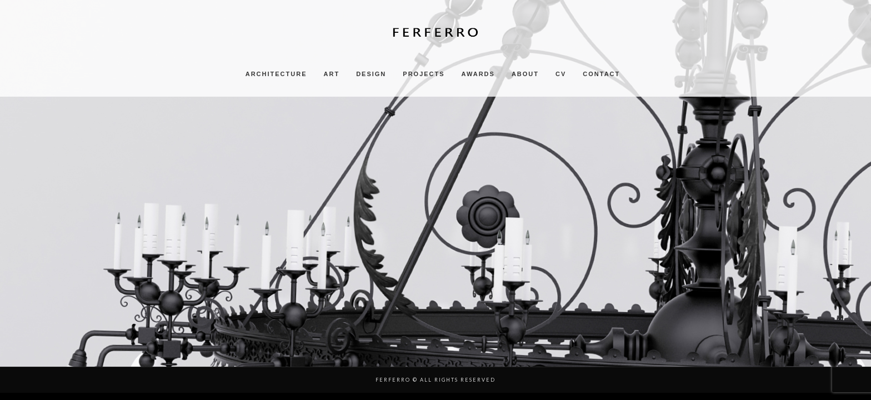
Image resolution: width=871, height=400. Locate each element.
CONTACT (601, 74)
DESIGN (371, 74)
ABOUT (525, 74)
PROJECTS (423, 74)
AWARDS (478, 74)
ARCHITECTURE (276, 74)
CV (560, 74)
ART (332, 74)
